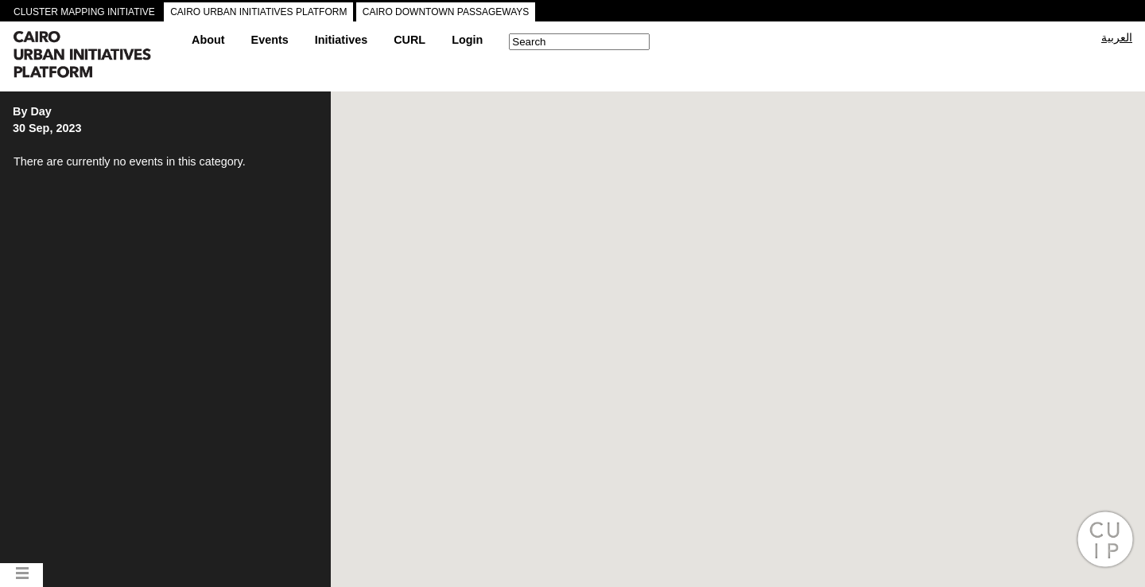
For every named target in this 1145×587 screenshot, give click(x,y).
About (208, 39)
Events (270, 39)
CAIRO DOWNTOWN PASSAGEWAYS (446, 11)
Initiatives (341, 39)
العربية (1116, 37)
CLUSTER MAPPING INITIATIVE (84, 11)
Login (467, 39)
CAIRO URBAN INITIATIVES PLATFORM (258, 11)
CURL (409, 39)
